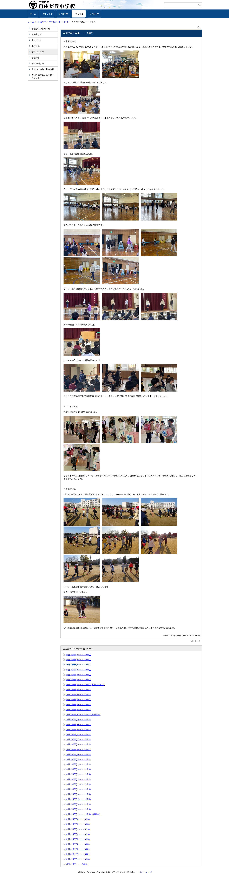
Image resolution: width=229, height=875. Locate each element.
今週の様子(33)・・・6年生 (78, 699)
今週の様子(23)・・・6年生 (78, 749)
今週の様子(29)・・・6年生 (78, 719)
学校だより (37, 40)
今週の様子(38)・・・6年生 (78, 674)
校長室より (37, 34)
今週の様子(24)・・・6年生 (78, 744)
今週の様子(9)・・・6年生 (78, 819)
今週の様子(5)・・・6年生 (78, 839)
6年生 (66, 22)
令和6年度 (94, 14)
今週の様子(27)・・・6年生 (78, 729)
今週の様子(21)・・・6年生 (78, 759)
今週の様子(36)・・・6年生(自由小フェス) (85, 684)
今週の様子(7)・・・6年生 (78, 829)
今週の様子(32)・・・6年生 (78, 704)
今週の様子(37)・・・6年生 (78, 679)
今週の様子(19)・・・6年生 (78, 769)
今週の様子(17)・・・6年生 (78, 779)
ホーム (33, 14)
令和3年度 (78, 14)
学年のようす (54, 22)
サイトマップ (145, 872)
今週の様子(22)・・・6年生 (78, 754)
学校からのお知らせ (41, 28)
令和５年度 (47, 14)
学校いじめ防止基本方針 (43, 69)
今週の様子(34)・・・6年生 (78, 694)
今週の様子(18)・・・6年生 (78, 774)
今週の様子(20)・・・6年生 (78, 764)
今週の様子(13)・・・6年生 (78, 799)
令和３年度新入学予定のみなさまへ (43, 76)
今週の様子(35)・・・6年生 (78, 689)
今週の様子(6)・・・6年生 (78, 834)
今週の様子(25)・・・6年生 (78, 739)
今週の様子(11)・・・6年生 (78, 809)
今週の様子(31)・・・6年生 (78, 709)
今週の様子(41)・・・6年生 (78, 659)
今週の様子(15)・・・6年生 (78, 789)
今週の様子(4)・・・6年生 (78, 844)
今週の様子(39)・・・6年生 (78, 670)
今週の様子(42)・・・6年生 (78, 654)
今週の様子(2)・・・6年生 (78, 854)
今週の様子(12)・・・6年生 (78, 804)
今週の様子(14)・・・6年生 (78, 794)
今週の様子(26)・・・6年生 (78, 734)
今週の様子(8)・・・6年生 (78, 824)
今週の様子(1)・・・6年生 (78, 859)
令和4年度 (63, 14)
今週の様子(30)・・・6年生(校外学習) (83, 714)
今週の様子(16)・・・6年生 (78, 784)
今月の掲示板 (38, 63)
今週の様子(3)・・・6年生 (78, 849)
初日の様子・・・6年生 (76, 864)
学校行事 (36, 57)
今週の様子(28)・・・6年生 (78, 724)
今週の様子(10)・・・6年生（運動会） (83, 814)
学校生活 (36, 46)
